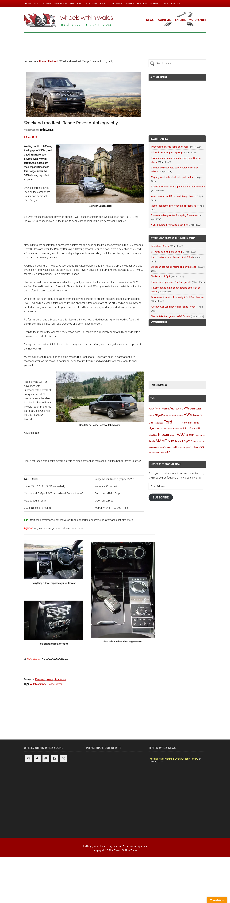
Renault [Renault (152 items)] (189, 434)
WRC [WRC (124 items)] (167, 452)
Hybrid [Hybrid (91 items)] (192, 423)
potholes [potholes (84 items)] (173, 435)
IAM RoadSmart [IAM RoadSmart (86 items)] (166, 429)
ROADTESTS (164, 20)
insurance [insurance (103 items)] (177, 428)
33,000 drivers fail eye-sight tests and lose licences (178, 186)
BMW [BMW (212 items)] (185, 408)
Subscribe (161, 497)
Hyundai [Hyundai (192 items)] (154, 428)
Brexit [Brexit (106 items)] (192, 409)
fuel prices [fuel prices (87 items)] (177, 423)
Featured (40, 679)
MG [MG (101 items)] (193, 428)
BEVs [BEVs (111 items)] (178, 408)
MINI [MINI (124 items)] (198, 428)
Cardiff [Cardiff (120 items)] (199, 408)
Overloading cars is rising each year (169, 146)
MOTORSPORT (197, 20)
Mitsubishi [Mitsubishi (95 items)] (153, 435)
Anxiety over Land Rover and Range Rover (173, 196)
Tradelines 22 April (160, 276)
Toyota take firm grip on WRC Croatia (170, 316)
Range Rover (55, 684)
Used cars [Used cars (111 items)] (159, 447)
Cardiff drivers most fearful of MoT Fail (172, 257)
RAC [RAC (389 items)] (181, 434)
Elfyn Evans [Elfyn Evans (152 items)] (161, 415)
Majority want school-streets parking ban (172, 177)
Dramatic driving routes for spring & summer (174, 215)
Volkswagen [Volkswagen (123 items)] (183, 447)
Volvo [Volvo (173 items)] (194, 447)
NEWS (149, 20)
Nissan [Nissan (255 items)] (163, 434)
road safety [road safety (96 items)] (200, 435)
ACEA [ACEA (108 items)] (151, 409)
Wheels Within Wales (68, 20)
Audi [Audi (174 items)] (172, 408)
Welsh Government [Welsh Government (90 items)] (156, 452)
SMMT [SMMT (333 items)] (161, 440)
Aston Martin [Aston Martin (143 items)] (162, 408)
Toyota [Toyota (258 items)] (186, 441)
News (49, 679)
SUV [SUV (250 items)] (171, 441)
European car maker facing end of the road (173, 266)
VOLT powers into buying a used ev (169, 224)
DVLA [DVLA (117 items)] (151, 415)
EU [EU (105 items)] (181, 415)
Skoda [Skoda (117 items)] (152, 441)
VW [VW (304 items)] (201, 447)
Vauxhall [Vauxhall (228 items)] (170, 447)
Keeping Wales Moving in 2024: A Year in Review (174, 759)
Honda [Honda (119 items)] (185, 422)
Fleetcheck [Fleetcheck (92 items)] (158, 423)
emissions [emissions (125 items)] (174, 415)
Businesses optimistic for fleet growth (171, 282)
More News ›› (159, 385)
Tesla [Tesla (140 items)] (178, 441)
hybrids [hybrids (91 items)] (198, 423)
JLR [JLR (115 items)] (184, 428)
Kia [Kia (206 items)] (189, 428)
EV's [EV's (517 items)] (188, 414)
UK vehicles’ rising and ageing (166, 152)
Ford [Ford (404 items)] (167, 422)
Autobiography (38, 684)
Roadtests (60, 679)
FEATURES (180, 20)
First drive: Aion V (160, 246)
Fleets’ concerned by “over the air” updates (173, 205)
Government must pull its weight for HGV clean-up (177, 297)
